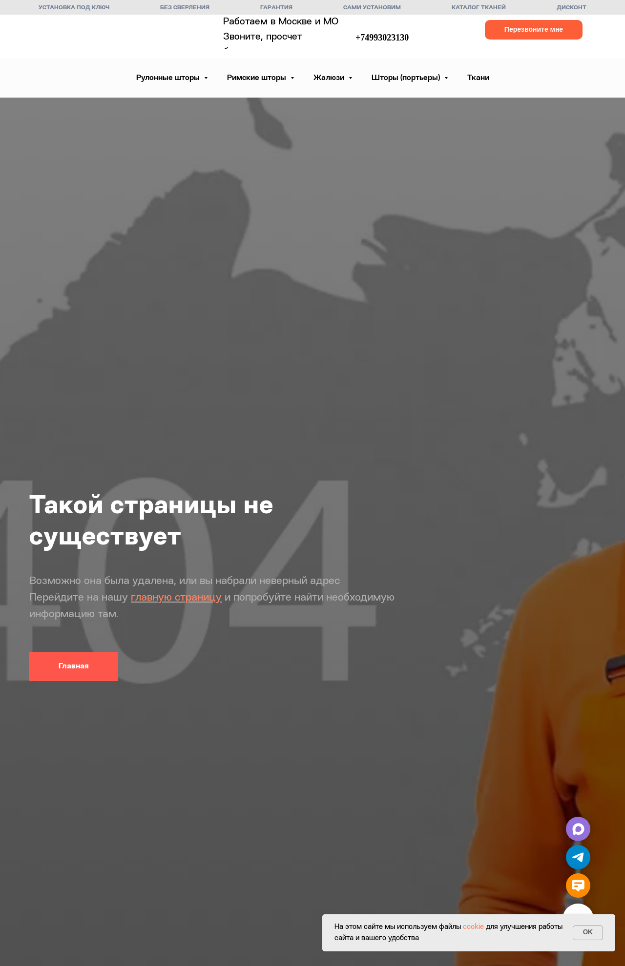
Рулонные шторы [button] (169, 78)
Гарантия (276, 8)
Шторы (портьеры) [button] (407, 78)
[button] (534, 30)
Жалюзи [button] (329, 78)
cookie (473, 927)
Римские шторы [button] (257, 78)
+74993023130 (382, 37)
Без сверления (184, 8)
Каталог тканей (479, 8)
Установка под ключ (74, 8)
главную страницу (176, 597)
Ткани (478, 78)
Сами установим (372, 8)
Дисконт (571, 8)
